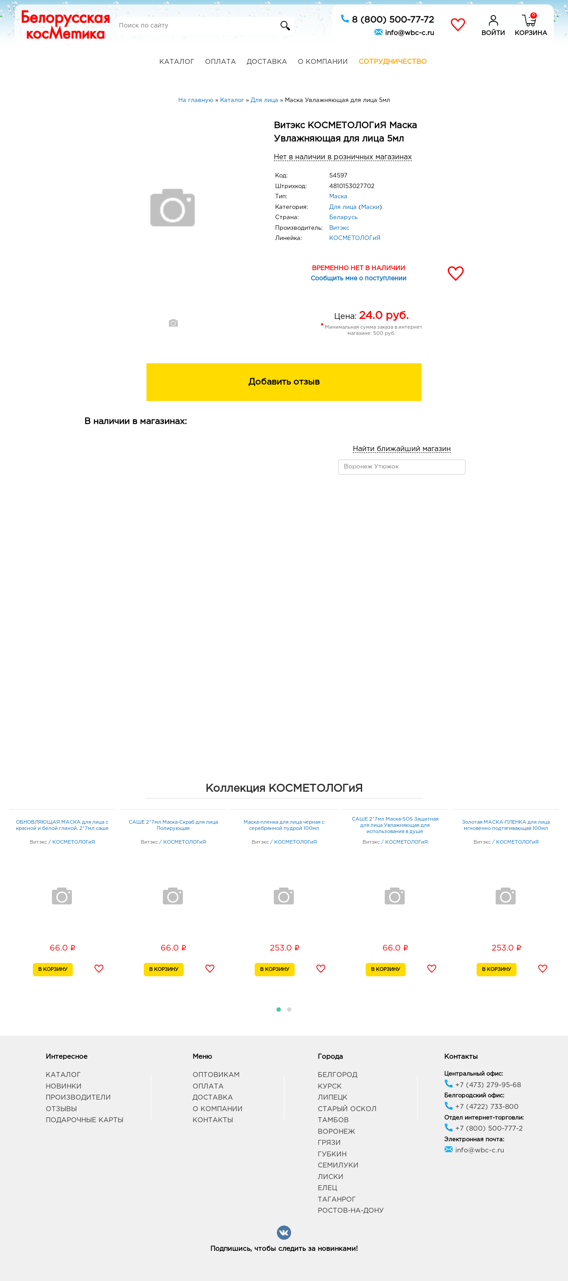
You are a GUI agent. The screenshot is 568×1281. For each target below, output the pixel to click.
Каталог (176, 62)
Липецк (332, 1097)
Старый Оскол (347, 1109)
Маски (370, 207)
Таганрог (337, 1199)
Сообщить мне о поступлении (358, 278)
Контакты (213, 1120)
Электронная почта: (474, 1139)
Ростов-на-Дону (351, 1211)
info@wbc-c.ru (404, 32)
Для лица (343, 207)
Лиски (330, 1177)
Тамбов (333, 1120)
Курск (330, 1086)
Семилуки (338, 1165)
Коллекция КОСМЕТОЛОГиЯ (284, 789)
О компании (323, 62)
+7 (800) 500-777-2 (483, 1129)
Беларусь (343, 217)
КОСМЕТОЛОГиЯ (354, 238)
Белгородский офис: (474, 1095)
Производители (78, 1097)
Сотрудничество (393, 62)
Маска (338, 196)
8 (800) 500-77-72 (387, 19)
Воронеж (336, 1132)
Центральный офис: (473, 1074)
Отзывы (61, 1109)
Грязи (329, 1143)
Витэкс (339, 228)
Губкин (332, 1154)
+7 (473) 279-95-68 (482, 1085)
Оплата (220, 62)
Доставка (267, 62)
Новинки (64, 1086)
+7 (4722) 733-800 (481, 1107)
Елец (327, 1188)
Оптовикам (216, 1075)
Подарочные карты (84, 1120)
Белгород (337, 1075)
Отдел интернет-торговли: (484, 1118)
